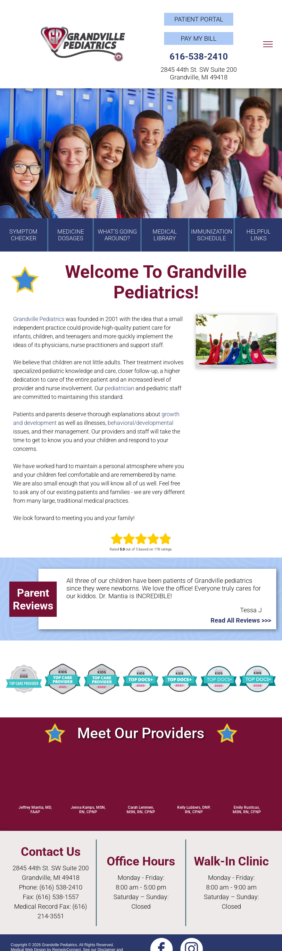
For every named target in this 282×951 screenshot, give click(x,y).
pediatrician (119, 388)
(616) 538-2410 (60, 887)
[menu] (268, 44)
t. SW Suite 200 (67, 868)
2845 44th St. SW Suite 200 (199, 69)
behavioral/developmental (140, 422)
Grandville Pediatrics (38, 319)
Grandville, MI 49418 (199, 77)
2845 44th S (29, 868)
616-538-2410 (199, 56)
